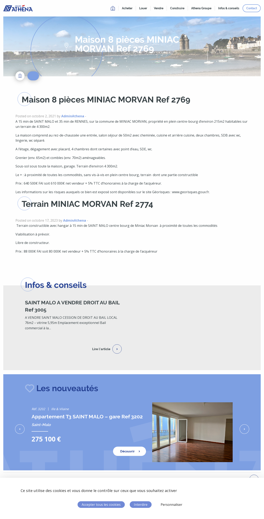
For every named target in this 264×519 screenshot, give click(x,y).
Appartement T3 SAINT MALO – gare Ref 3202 (87, 416)
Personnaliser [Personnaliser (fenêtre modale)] (171, 504)
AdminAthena (72, 116)
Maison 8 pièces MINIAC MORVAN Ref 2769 (106, 99)
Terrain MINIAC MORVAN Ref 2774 (87, 204)
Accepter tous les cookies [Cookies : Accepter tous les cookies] (101, 504)
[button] (20, 429)
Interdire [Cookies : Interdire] (140, 504)
